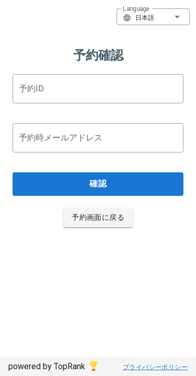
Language (136, 9)
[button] (153, 16)
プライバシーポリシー (155, 367)
